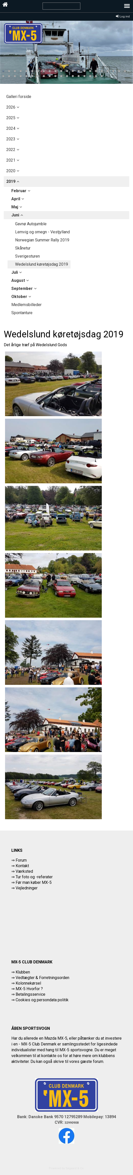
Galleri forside (18, 96)
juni (15, 215)
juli (14, 272)
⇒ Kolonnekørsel (26, 983)
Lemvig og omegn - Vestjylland (42, 232)
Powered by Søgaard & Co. (66, 1168)
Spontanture (21, 312)
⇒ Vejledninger (24, 888)
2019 (10, 181)
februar (18, 190)
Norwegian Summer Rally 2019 (42, 240)
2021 (10, 160)
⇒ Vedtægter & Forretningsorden (40, 977)
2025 (10, 117)
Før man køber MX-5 (34, 882)
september (22, 288)
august (18, 280)
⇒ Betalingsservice (28, 994)
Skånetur (22, 248)
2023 (10, 139)
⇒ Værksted (22, 871)
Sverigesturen (27, 256)
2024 (10, 128)
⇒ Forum (19, 860)
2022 (10, 149)
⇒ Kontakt (20, 865)
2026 (10, 107)
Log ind (123, 16)
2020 (10, 170)
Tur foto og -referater (34, 876)
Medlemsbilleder (26, 304)
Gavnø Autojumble (31, 223)
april (15, 198)
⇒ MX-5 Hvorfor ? (27, 988)
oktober (19, 296)
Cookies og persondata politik (42, 999)
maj (14, 207)
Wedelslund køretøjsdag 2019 (41, 264)
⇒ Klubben (20, 972)
